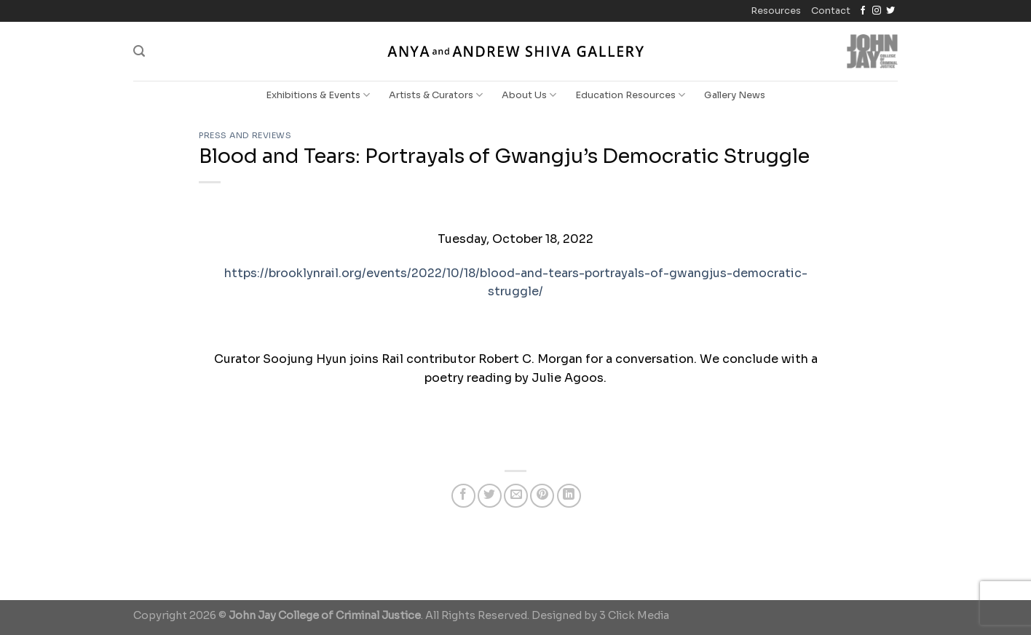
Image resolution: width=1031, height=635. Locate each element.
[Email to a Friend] (516, 496)
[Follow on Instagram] (876, 11)
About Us (529, 95)
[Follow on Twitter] (890, 11)
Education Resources (630, 95)
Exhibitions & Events (318, 95)
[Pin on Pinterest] (542, 496)
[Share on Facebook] (463, 496)
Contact (830, 11)
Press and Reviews (245, 135)
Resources (776, 11)
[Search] (139, 51)
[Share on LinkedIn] (569, 496)
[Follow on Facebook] (862, 11)
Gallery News (734, 95)
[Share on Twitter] (490, 496)
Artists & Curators (436, 95)
